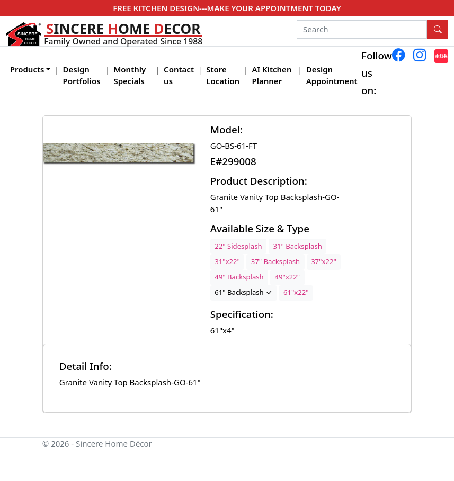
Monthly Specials (129, 75)
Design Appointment (332, 75)
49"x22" (287, 277)
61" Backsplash (243, 292)
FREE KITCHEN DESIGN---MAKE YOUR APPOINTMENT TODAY (227, 8)
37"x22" (323, 261)
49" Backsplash (239, 277)
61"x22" (296, 292)
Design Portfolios (82, 75)
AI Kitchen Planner (271, 75)
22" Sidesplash (238, 246)
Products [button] (27, 69)
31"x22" (227, 261)
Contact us (179, 75)
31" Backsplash (297, 246)
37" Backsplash (275, 261)
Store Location (222, 75)
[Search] (362, 29)
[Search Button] (437, 29)
